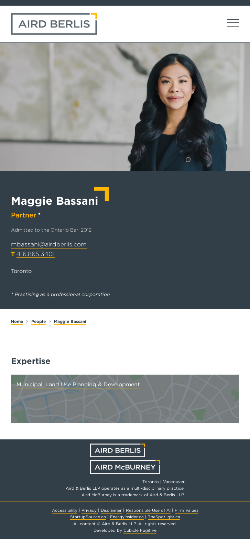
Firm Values (186, 510)
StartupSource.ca (88, 516)
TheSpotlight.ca (164, 516)
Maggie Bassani (70, 321)
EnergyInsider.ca (127, 516)
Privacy (89, 510)
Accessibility (64, 510)
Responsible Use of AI (148, 510)
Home (17, 321)
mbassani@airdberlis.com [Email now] (49, 244)
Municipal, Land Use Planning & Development (78, 384)
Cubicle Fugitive (139, 530)
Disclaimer (111, 510)
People (38, 321)
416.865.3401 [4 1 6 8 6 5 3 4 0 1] (36, 253)
